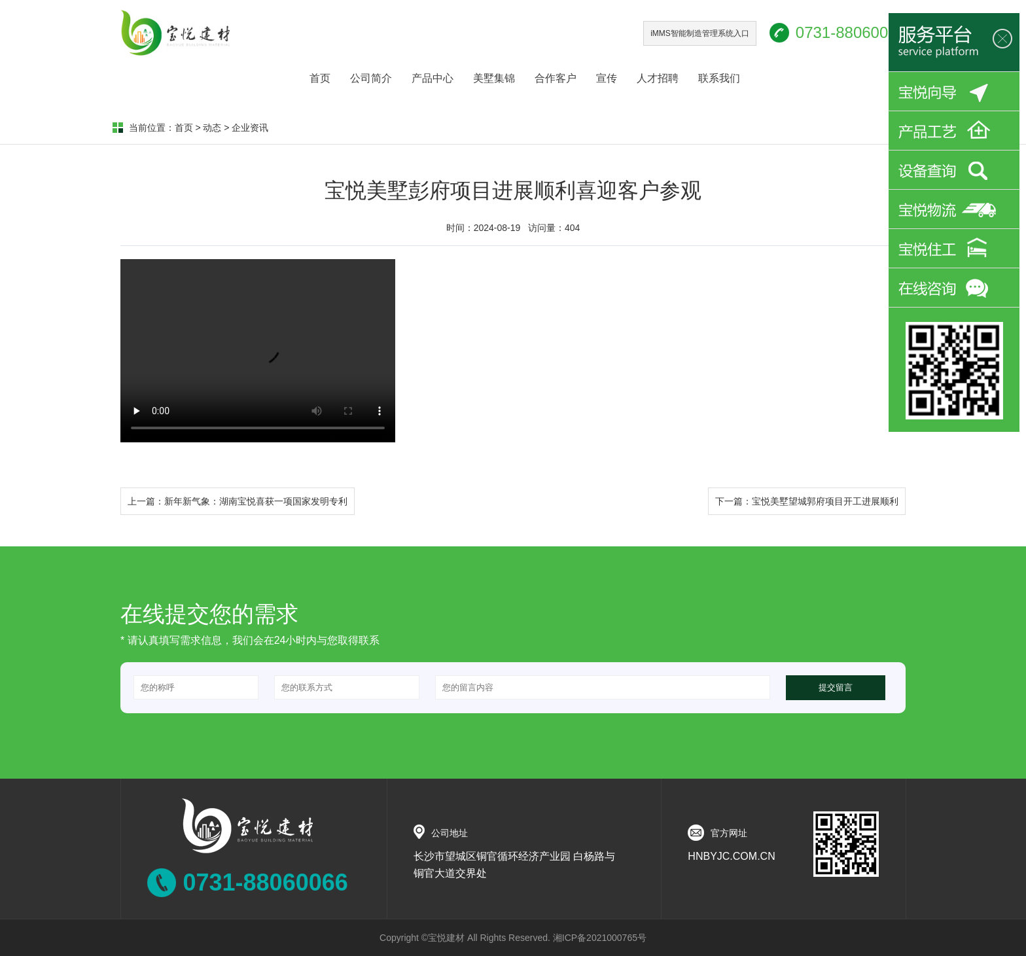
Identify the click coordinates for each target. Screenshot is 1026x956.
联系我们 (719, 78)
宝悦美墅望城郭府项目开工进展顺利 (825, 501)
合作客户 (555, 78)
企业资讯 (250, 127)
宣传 (606, 78)
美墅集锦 (494, 78)
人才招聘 (658, 78)
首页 (320, 78)
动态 (212, 127)
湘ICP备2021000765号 (599, 937)
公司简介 (371, 78)
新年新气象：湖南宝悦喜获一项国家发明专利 (255, 501)
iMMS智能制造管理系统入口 (699, 33)
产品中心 (432, 78)
